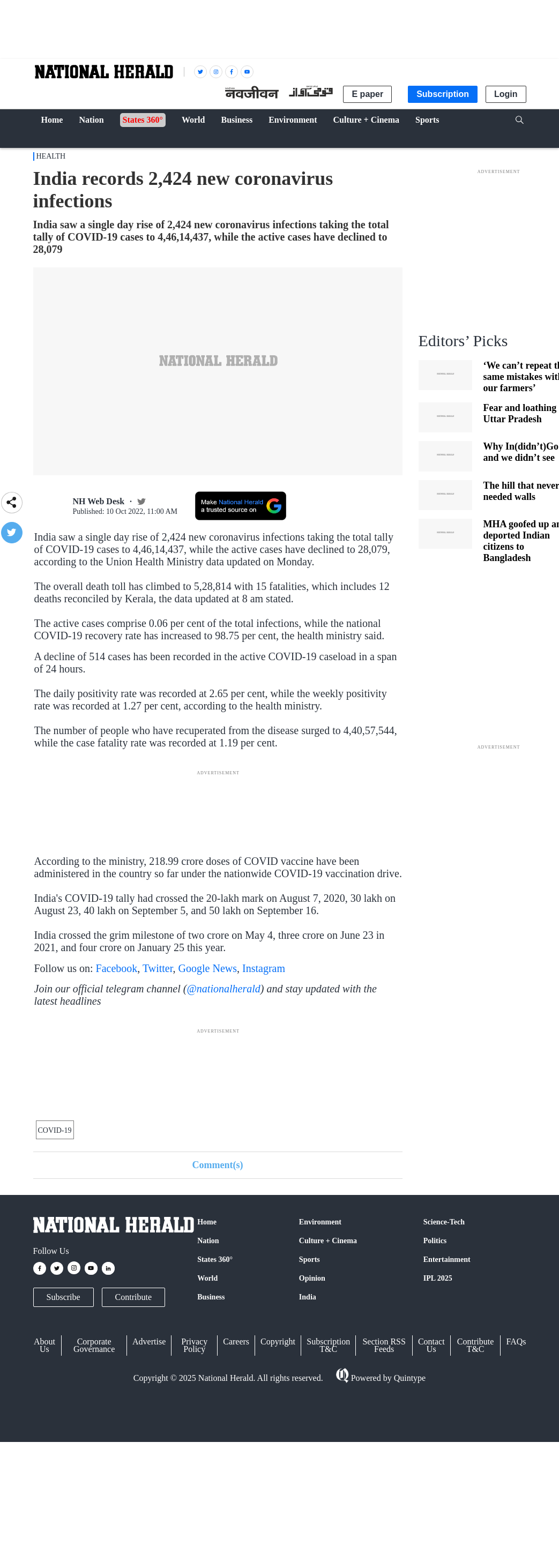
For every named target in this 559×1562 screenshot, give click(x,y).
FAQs (516, 1341)
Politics (435, 1241)
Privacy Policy (194, 1345)
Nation (208, 1241)
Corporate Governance (94, 1345)
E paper (367, 94)
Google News (207, 968)
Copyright (277, 1341)
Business (211, 1297)
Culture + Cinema (328, 1241)
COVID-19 (55, 1130)
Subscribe (63, 1297)
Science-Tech (444, 1222)
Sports (309, 1259)
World (207, 1278)
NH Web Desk (99, 501)
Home (207, 1222)
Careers (236, 1341)
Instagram (263, 968)
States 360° (215, 1259)
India (307, 1297)
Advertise (149, 1341)
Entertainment (447, 1259)
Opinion (312, 1278)
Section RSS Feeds (383, 1345)
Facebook (117, 968)
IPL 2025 (437, 1278)
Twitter (158, 968)
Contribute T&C (475, 1345)
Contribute (133, 1297)
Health (51, 156)
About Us (44, 1345)
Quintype (409, 1377)
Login (506, 94)
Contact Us (431, 1345)
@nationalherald (223, 989)
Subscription (442, 94)
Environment (320, 1222)
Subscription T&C (328, 1345)
